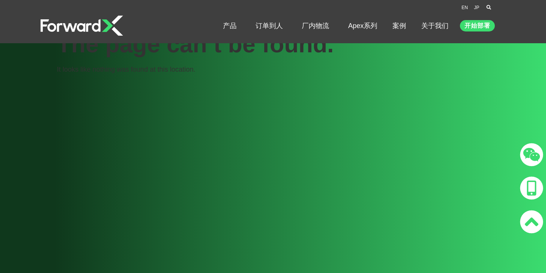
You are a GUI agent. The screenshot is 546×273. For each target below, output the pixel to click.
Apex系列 (362, 26)
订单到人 (271, 26)
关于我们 (436, 26)
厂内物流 (317, 26)
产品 (231, 26)
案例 (399, 26)
